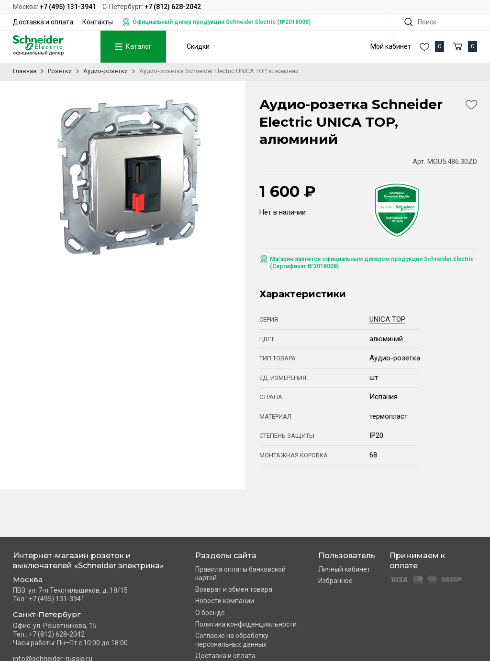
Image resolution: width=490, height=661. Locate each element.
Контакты (97, 22)
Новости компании (224, 601)
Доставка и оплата (43, 22)
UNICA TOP (387, 319)
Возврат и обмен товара (233, 589)
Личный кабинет (344, 569)
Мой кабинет (390, 46)
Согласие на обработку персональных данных (231, 640)
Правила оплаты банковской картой (240, 573)
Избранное (335, 581)
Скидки (198, 46)
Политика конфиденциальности (246, 624)
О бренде (210, 613)
